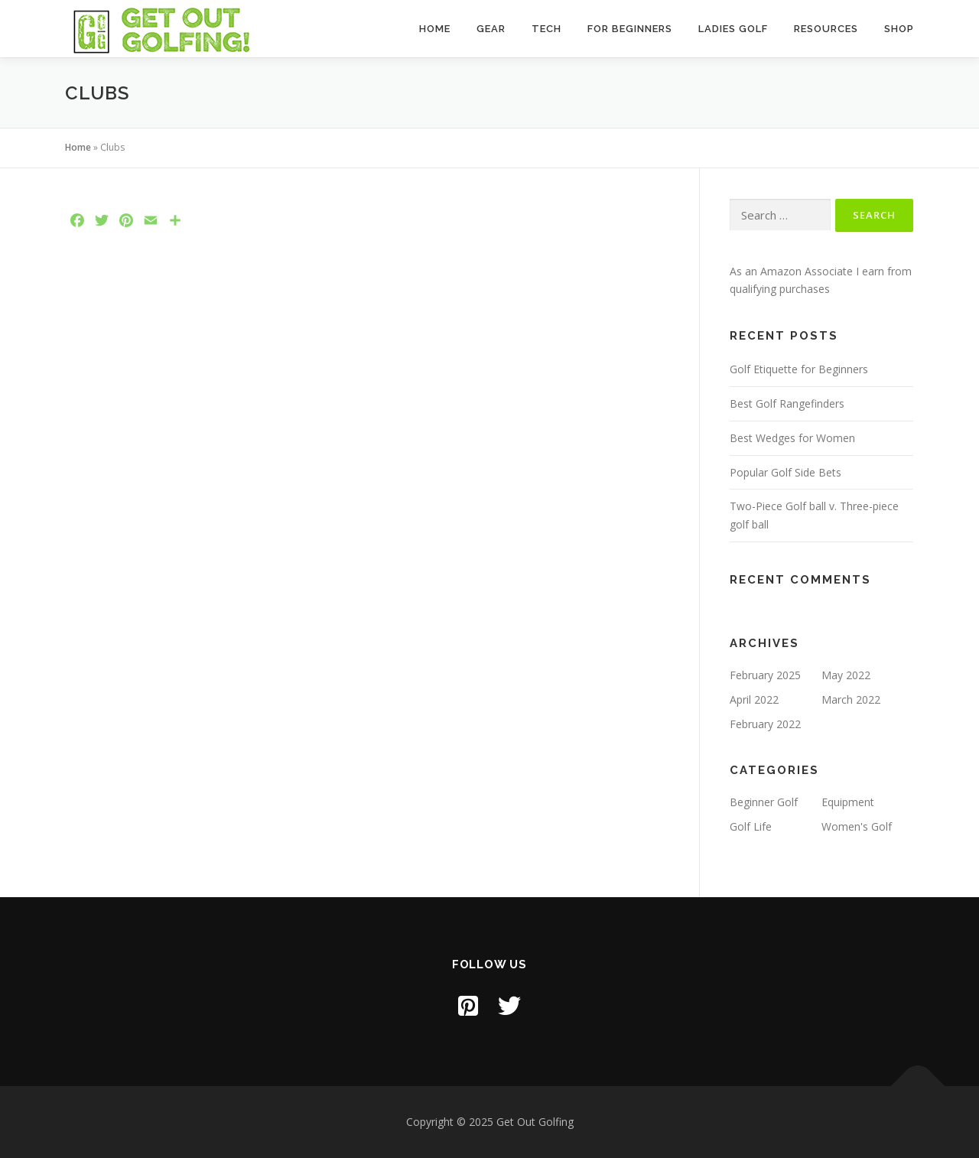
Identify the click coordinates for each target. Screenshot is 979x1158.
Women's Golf (856, 826)
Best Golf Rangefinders (787, 403)
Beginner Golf (764, 802)
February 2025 (765, 675)
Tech (546, 28)
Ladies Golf (733, 28)
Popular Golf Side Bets (785, 472)
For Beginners (629, 28)
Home (434, 28)
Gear (491, 28)
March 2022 (850, 699)
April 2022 (754, 699)
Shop (899, 28)
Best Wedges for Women (792, 438)
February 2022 (765, 724)
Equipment (847, 802)
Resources (826, 28)
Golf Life (751, 826)
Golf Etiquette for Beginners (799, 369)
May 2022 (845, 675)
